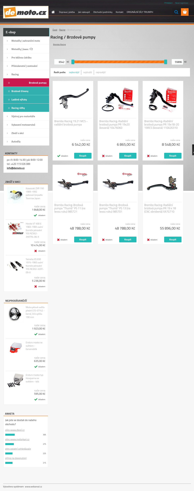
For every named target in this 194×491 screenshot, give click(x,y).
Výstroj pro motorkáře (23, 116)
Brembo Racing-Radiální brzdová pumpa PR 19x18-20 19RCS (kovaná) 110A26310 (161, 124)
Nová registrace (181, 2)
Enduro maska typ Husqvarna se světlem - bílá (34, 378)
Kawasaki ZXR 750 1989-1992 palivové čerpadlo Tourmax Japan (35, 193)
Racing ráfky (18, 108)
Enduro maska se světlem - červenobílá (34, 346)
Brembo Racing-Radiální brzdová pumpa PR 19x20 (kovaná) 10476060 (114, 124)
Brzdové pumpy (37, 83)
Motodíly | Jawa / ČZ (22, 49)
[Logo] (25, 12)
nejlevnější (74, 72)
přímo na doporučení (16, 458)
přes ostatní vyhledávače (18, 449)
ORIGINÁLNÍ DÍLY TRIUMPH (140, 12)
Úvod (55, 29)
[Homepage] (53, 12)
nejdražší (87, 72)
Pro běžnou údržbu (22, 57)
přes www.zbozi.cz (15, 430)
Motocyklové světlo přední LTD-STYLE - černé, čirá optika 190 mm (35, 312)
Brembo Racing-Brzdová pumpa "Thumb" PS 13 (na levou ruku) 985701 (114, 208)
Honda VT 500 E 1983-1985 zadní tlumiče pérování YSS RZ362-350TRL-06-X (34, 230)
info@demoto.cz (16, 168)
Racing (15, 74)
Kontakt (119, 12)
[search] (176, 12)
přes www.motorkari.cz (17, 439)
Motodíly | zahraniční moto (26, 41)
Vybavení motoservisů (23, 125)
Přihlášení (168, 2)
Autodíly (16, 141)
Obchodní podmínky (103, 12)
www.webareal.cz (33, 486)
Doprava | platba (67, 12)
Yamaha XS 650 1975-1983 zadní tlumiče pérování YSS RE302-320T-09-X (35, 266)
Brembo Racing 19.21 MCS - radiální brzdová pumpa (71, 123)
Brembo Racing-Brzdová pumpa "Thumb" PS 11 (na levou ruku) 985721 (69, 208)
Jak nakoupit (84, 12)
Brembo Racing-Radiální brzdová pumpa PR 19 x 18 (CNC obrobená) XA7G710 (160, 208)
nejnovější (101, 72)
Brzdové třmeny (20, 91)
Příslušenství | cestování (24, 66)
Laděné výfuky (19, 99)
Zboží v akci (18, 133)
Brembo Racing (59, 44)
